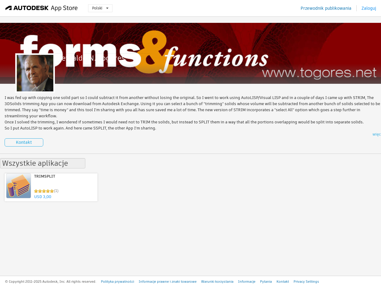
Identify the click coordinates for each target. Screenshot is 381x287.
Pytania (266, 281)
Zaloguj (368, 8)
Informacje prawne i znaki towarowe (168, 281)
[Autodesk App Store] (41, 8)
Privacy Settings (306, 281)
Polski (100, 8)
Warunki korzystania (217, 281)
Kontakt (24, 142)
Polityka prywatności (117, 281)
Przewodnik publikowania (326, 8)
